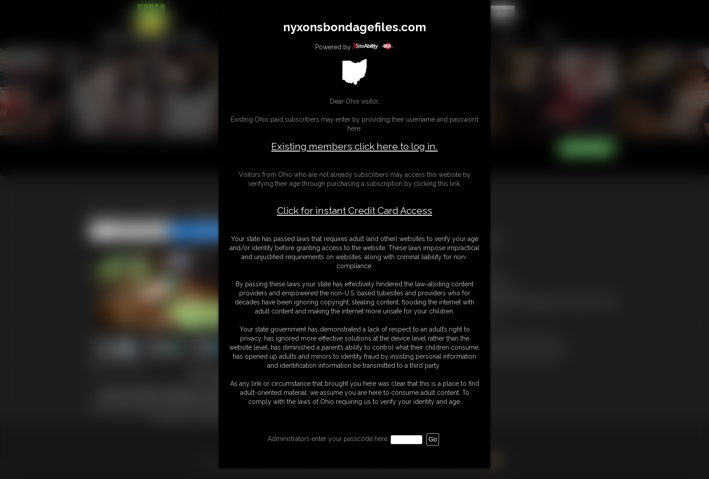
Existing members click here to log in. (354, 146)
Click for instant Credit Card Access (354, 210)
